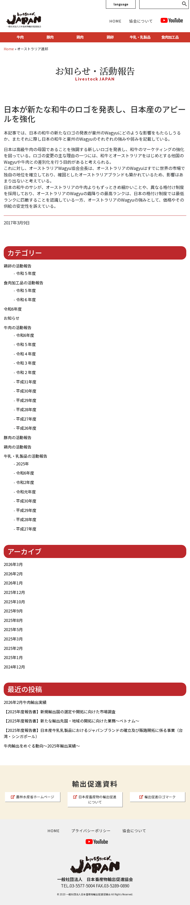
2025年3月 (13, 639)
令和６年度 (26, 299)
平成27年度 (26, 419)
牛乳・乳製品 (140, 37)
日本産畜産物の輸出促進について (95, 799)
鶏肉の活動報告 (17, 447)
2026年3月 (13, 564)
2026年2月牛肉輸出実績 (25, 702)
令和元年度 (26, 492)
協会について (141, 21)
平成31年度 (26, 382)
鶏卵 (110, 37)
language (121, 4)
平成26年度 (26, 428)
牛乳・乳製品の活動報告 (25, 456)
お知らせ (12, 318)
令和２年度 (26, 372)
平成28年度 (26, 409)
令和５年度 (26, 273)
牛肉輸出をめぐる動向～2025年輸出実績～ (42, 746)
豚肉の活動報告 (17, 437)
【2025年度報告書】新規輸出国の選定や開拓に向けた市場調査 (60, 712)
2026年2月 (13, 574)
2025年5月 (13, 629)
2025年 (22, 464)
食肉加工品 (170, 37)
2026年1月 (13, 583)
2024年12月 (14, 667)
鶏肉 (79, 37)
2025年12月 (14, 592)
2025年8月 (13, 620)
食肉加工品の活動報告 (23, 283)
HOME (115, 21)
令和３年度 (26, 363)
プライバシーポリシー (91, 830)
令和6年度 (13, 309)
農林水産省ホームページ (32, 796)
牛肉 (20, 37)
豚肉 (50, 37)
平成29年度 (26, 400)
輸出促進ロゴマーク (157, 796)
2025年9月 (13, 611)
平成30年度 (26, 391)
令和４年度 (26, 354)
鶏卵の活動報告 (17, 266)
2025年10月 (14, 602)
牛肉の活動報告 (17, 327)
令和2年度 (25, 482)
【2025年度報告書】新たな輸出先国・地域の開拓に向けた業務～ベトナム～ (71, 721)
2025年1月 (13, 657)
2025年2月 (13, 648)
